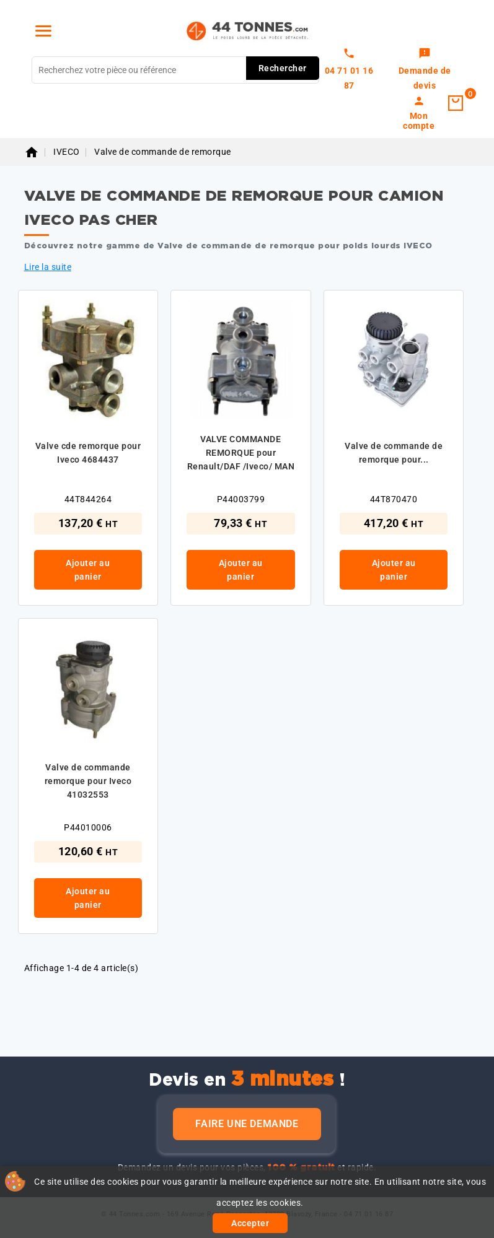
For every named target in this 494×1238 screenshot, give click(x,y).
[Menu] (43, 31)
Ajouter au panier (88, 570)
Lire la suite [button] (48, 267)
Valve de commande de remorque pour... (394, 452)
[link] (425, 70)
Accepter (250, 1223)
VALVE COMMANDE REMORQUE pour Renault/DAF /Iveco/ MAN (241, 452)
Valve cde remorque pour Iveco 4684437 (88, 452)
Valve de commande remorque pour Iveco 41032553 (88, 781)
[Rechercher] (175, 70)
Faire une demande (246, 1124)
